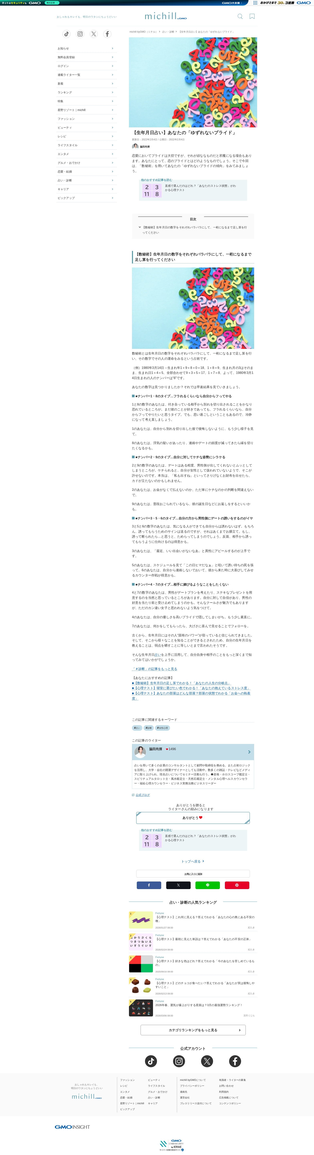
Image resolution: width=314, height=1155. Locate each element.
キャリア (63, 189)
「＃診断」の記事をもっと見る (154, 669)
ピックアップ (66, 198)
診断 (149, 728)
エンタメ (63, 154)
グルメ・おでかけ (69, 162)
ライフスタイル (67, 145)
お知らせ (63, 48)
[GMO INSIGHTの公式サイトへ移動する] (72, 1126)
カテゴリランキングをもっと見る (193, 1030)
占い (158, 654)
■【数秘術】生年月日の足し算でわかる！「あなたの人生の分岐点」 (181, 683)
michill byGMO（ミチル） (144, 31)
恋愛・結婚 (65, 171)
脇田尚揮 (141, 146)
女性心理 (162, 728)
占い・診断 (65, 180)
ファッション (66, 118)
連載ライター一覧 (69, 74)
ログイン (63, 66)
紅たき (251, 927)
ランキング (65, 92)
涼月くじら (249, 1015)
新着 (60, 83)
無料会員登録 (66, 57)
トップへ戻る (193, 861)
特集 (60, 101)
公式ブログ (143, 795)
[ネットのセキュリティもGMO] (30, 3)
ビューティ (65, 127)
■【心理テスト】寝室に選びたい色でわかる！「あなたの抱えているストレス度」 (191, 688)
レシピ (62, 136)
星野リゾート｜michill (72, 110)
